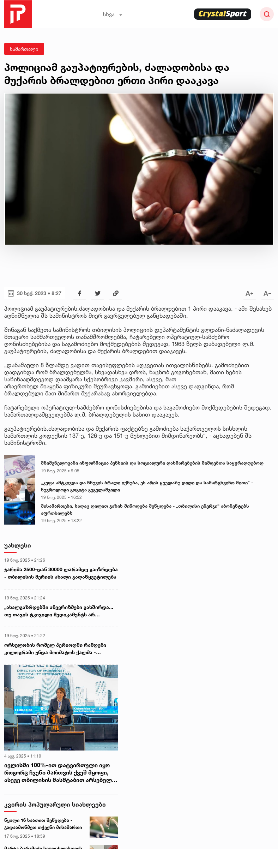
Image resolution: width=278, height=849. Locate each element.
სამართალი (24, 49)
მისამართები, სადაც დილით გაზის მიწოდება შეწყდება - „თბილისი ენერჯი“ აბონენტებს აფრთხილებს (145, 509)
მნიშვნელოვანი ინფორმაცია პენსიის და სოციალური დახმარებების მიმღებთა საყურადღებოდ (152, 463)
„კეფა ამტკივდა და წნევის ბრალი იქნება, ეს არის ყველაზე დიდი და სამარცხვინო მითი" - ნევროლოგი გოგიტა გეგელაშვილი (147, 486)
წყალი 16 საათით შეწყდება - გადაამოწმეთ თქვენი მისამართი (43, 823)
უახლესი (17, 545)
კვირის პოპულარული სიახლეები (55, 804)
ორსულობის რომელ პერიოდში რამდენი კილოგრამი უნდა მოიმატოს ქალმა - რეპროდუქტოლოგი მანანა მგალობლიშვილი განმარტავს (60, 649)
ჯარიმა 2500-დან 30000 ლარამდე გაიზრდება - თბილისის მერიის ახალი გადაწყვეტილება (61, 573)
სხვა (112, 14)
